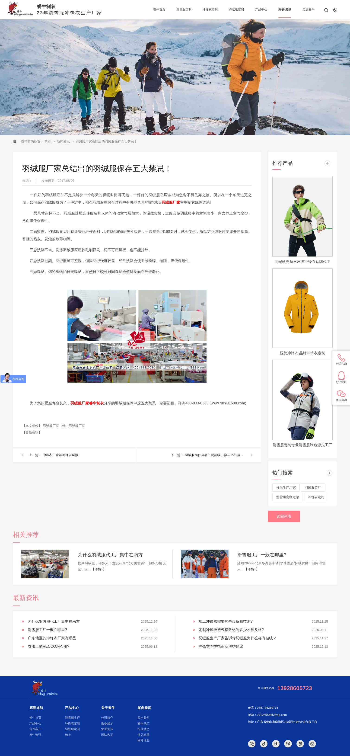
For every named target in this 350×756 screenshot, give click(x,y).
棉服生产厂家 (286, 487)
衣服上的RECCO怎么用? (48, 646)
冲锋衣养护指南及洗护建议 (221, 646)
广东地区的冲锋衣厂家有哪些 (52, 638)
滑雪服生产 (72, 717)
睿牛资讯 (35, 735)
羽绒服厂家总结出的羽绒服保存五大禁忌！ (106, 141)
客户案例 (143, 717)
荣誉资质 (107, 729)
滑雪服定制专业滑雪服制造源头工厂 (302, 445)
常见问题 (143, 735)
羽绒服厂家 (51, 426)
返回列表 (284, 516)
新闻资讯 (64, 141)
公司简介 (107, 717)
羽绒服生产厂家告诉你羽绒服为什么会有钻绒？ (238, 638)
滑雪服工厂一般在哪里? (261, 554)
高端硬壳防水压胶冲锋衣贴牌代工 (302, 262)
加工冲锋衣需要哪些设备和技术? (226, 621)
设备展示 (107, 723)
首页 (48, 141)
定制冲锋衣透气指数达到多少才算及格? (231, 630)
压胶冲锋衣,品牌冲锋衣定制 (302, 353)
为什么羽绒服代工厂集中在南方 (110, 554)
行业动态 (143, 729)
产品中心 (35, 723)
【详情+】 (98, 569)
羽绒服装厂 (313, 487)
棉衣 (68, 735)
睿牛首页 (35, 717)
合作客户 (35, 729)
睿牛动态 (143, 723)
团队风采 (107, 735)
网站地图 (143, 740)
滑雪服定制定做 (287, 497)
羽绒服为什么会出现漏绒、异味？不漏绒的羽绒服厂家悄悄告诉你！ (215, 455)
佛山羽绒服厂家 (73, 426)
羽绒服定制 (72, 729)
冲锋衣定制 (316, 497)
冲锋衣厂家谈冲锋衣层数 (60, 455)
